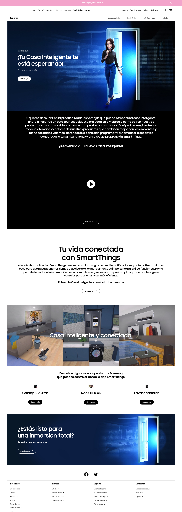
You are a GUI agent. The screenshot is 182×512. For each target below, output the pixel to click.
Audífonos (14, 497)
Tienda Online (58, 493)
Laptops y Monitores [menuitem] (63, 10)
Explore (139, 497)
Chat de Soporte (100, 500)
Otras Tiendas (58, 500)
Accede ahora (91, 221)
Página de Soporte (100, 493)
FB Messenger (100, 504)
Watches (13, 500)
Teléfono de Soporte (101, 497)
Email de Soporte (100, 489)
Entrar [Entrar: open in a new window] (24, 79)
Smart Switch (15, 504)
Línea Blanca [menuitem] (50, 10)
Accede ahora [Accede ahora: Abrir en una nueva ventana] (91, 291)
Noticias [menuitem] (154, 10)
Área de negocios (143, 489)
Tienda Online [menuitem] (78, 10)
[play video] (91, 184)
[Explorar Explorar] (29, 18)
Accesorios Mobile (16, 508)
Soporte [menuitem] (125, 10)
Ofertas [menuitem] (87, 10)
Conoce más (35, 402)
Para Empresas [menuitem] (135, 10)
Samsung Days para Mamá (92, 3)
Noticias (139, 493)
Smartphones (15, 489)
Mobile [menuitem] (34, 10)
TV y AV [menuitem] (41, 10)
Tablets (12, 493)
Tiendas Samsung (59, 497)
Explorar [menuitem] (146, 10)
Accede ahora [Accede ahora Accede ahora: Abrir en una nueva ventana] (26, 451)
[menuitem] (114, 18)
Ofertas (55, 489)
